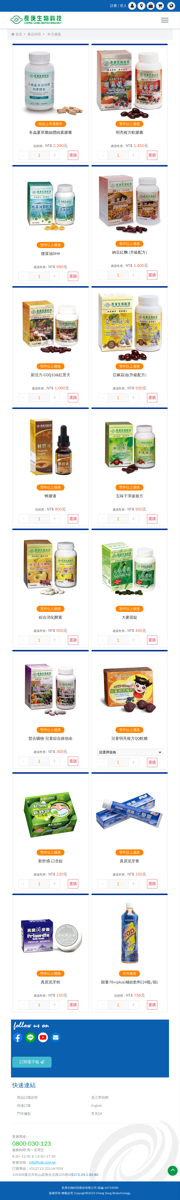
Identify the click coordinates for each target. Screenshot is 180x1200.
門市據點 (24, 1114)
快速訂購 (24, 1106)
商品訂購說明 (27, 1098)
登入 (123, 6)
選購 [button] (73, 155)
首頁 (16, 34)
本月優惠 (54, 34)
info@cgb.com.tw (42, 1162)
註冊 (113, 6)
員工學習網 (99, 1098)
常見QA (96, 1114)
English (96, 1106)
